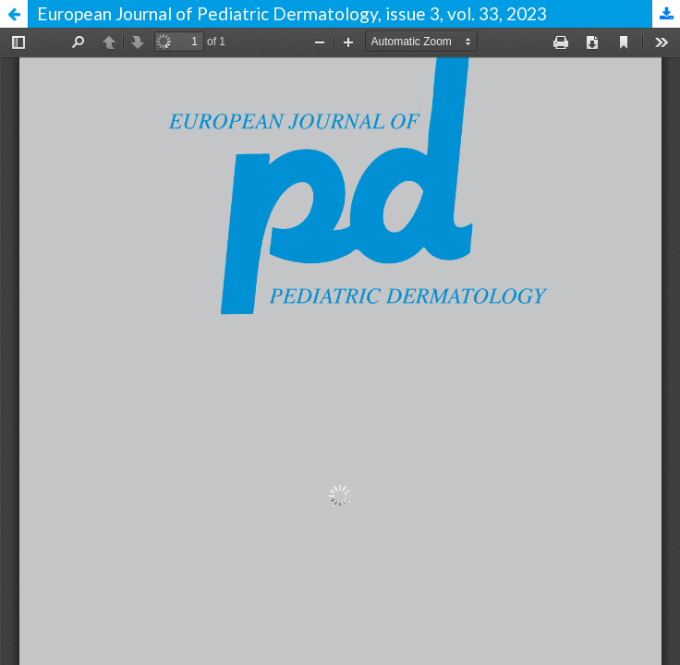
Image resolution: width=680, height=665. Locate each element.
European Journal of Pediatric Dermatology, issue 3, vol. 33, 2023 (292, 13)
